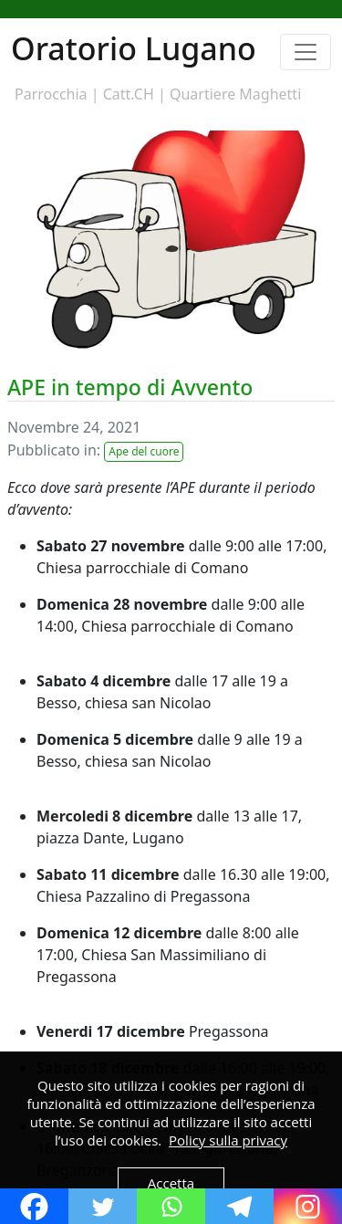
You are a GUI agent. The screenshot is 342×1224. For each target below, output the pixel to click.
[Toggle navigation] (305, 52)
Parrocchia (51, 94)
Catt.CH (128, 94)
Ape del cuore (144, 451)
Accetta (171, 1183)
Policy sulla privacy (228, 1140)
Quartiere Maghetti (235, 94)
